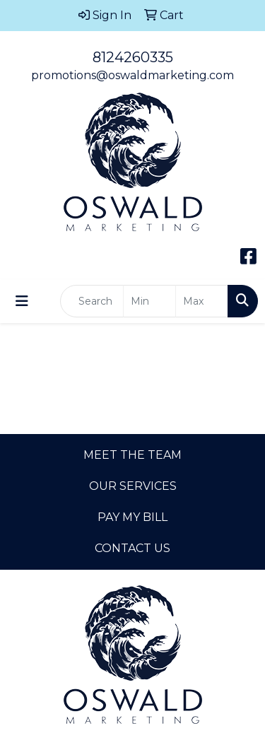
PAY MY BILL (132, 517)
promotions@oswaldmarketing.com (132, 75)
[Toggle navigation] (22, 301)
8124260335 (133, 57)
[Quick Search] (92, 301)
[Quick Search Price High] (201, 301)
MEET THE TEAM (132, 455)
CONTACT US (132, 548)
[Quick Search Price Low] (149, 301)
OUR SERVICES (133, 486)
